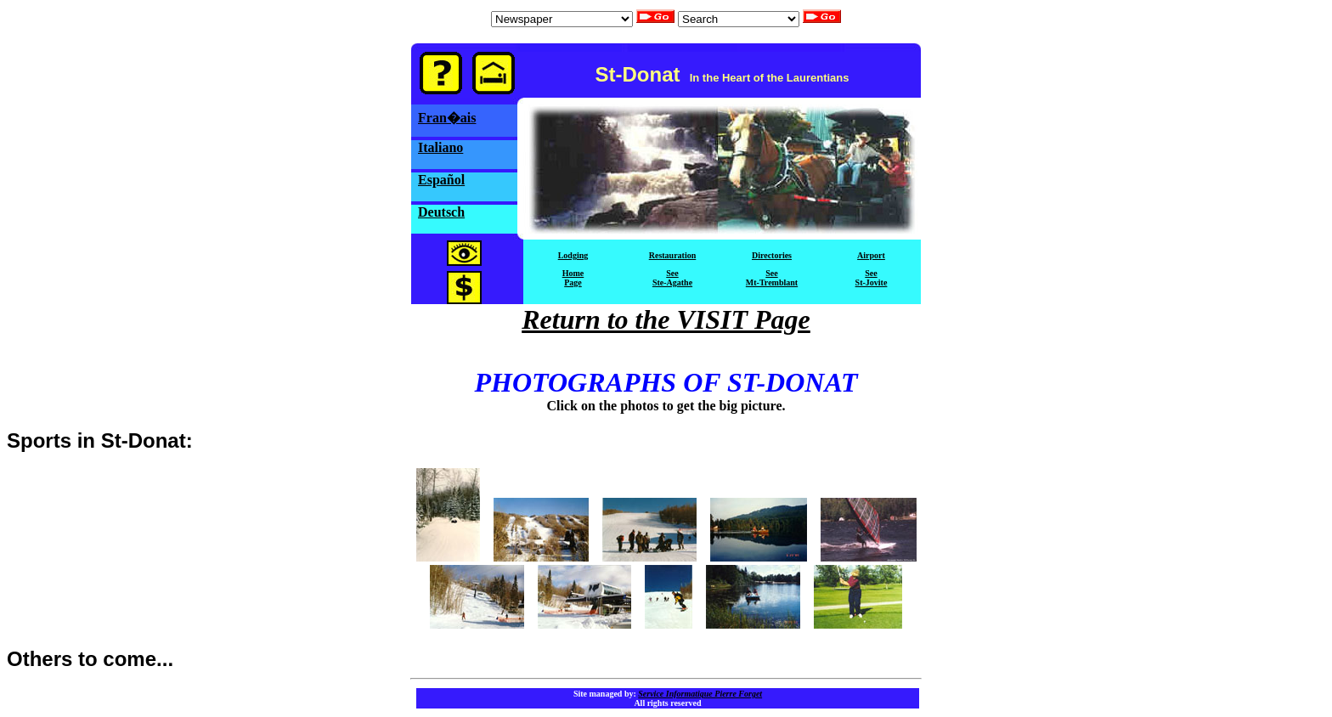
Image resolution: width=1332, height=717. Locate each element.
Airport (871, 255)
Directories (772, 255)
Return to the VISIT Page (666, 319)
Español (441, 179)
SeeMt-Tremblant (772, 277)
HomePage (573, 277)
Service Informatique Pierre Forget (700, 693)
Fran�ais (447, 117)
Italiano (440, 147)
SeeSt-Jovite (871, 277)
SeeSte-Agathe (672, 277)
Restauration (673, 255)
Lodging (573, 255)
